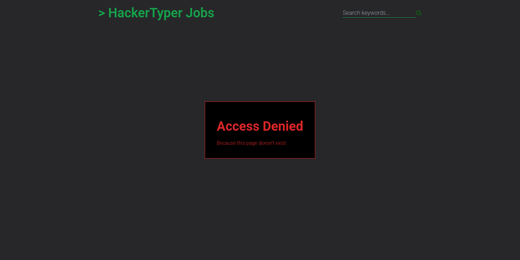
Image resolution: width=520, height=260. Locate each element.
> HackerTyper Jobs (156, 13)
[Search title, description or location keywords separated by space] (379, 13)
